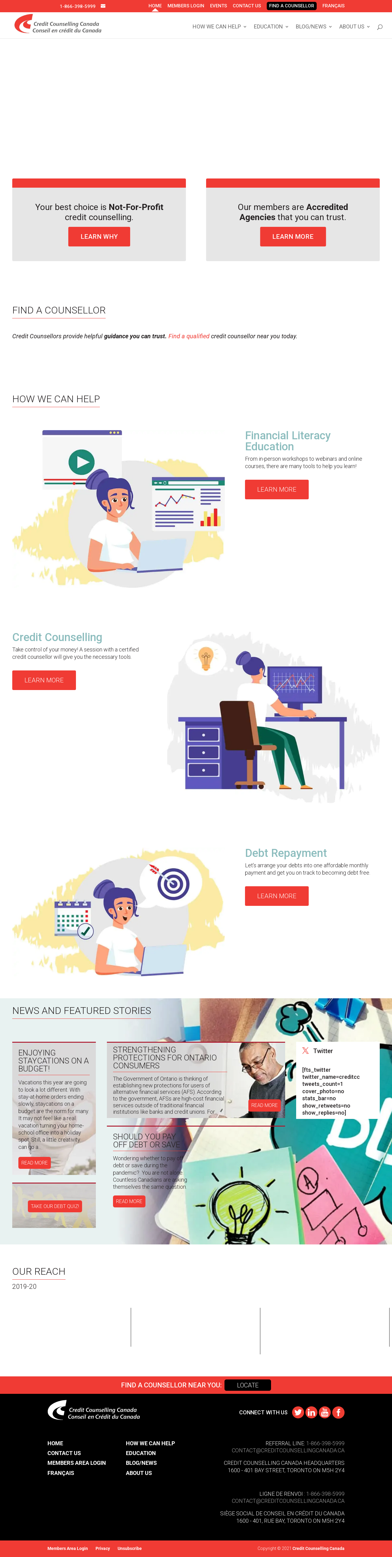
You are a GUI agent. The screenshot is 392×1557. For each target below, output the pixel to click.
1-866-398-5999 (78, 6)
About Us (351, 27)
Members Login (186, 6)
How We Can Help (217, 27)
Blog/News (311, 27)
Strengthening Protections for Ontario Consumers (165, 1057)
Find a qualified (188, 336)
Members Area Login (76, 1463)
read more (34, 1163)
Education (268, 27)
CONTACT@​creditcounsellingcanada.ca (288, 1450)
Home (155, 6)
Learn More (293, 236)
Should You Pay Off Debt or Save (146, 1140)
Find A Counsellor (291, 6)
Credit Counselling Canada (318, 1548)
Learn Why (99, 236)
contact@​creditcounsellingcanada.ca (288, 1501)
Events (218, 6)
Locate (247, 1385)
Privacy (103, 1548)
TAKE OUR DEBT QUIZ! (55, 1206)
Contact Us (247, 6)
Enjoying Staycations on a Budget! (53, 1060)
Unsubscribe (130, 1548)
